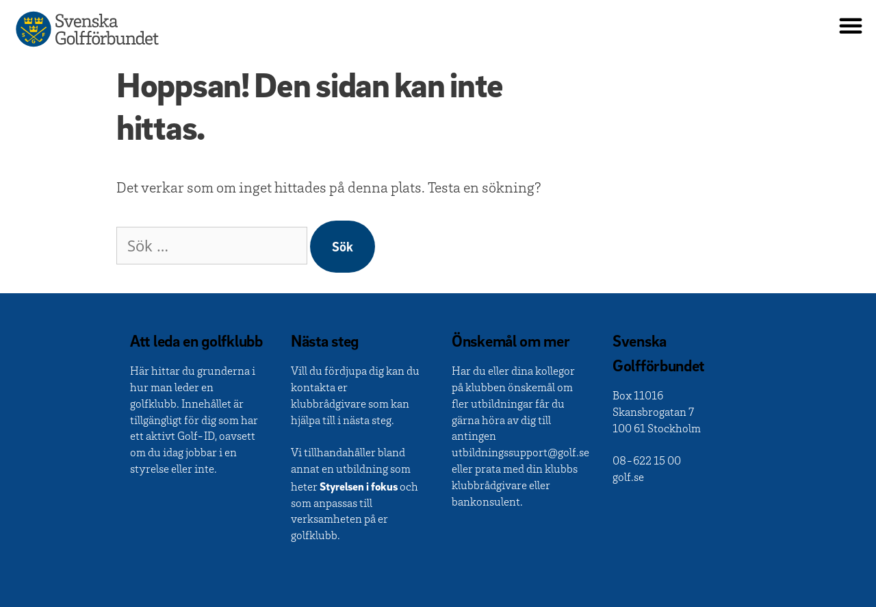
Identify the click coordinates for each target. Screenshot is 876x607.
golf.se (628, 478)
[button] (850, 25)
